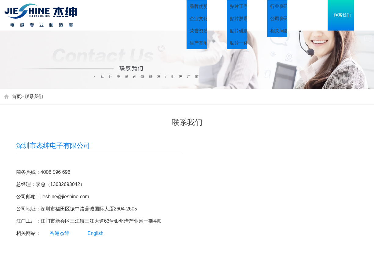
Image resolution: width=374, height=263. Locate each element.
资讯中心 (312, 15)
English (95, 233)
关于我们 (227, 15)
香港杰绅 (59, 233)
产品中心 (269, 15)
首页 (190, 15)
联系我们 (34, 96)
